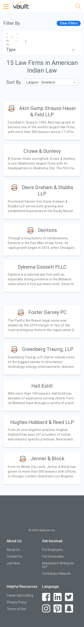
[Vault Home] (21, 5)
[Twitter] (69, 597)
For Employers (52, 549)
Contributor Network (56, 573)
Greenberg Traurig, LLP (47, 349)
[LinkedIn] (58, 597)
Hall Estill (42, 386)
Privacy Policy (17, 602)
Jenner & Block (47, 458)
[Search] (78, 7)
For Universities (53, 556)
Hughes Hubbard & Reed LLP (42, 422)
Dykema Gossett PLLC (42, 267)
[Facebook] (46, 597)
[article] (42, 120)
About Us (13, 549)
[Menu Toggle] (6, 6)
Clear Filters (69, 23)
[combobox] (51, 82)
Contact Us (14, 556)
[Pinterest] (58, 608)
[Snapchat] (69, 608)
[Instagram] (46, 608)
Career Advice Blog (20, 595)
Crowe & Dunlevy (42, 151)
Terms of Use (16, 609)
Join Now (13, 563)
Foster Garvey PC (47, 312)
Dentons (47, 230)
